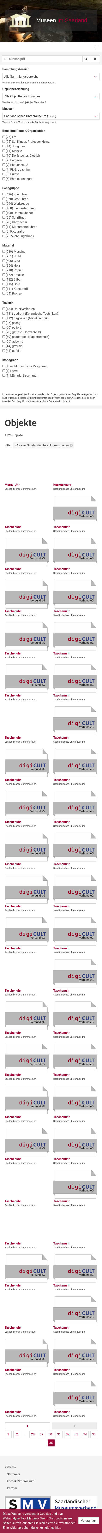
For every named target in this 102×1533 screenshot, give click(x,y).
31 (59, 1434)
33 (76, 1434)
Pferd (10, 371)
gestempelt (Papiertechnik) (25, 337)
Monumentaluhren (19, 227)
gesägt (11, 323)
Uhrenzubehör (17, 213)
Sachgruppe (10, 188)
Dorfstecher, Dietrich (21, 155)
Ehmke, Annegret (17, 179)
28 (33, 1434)
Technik (7, 303)
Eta (9, 137)
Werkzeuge (15, 203)
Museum (8, 109)
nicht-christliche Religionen (24, 366)
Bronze (11, 293)
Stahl (11, 256)
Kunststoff (15, 289)
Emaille (13, 275)
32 (67, 1434)
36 (51, 1443)
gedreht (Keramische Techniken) (30, 313)
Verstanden (89, 1521)
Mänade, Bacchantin (20, 375)
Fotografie (13, 231)
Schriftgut (14, 217)
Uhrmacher (14, 222)
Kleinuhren (15, 194)
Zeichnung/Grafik (18, 236)
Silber (11, 279)
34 (85, 1434)
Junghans (14, 146)
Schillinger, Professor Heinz (26, 141)
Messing (14, 251)
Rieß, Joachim (16, 169)
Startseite (13, 1474)
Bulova (11, 174)
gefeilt (11, 351)
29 (41, 1434)
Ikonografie (10, 360)
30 (50, 1434)
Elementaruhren (18, 208)
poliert (11, 327)
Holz (11, 265)
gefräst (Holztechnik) (21, 332)
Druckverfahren (18, 309)
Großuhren (15, 199)
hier (57, 1528)
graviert (12, 346)
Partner (12, 1488)
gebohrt (12, 341)
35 (94, 1434)
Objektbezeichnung (15, 89)
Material (8, 245)
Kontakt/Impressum (20, 1481)
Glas (11, 261)
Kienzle (12, 151)
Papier (12, 270)
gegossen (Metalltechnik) (25, 318)
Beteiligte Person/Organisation (23, 131)
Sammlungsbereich (15, 69)
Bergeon (12, 160)
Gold (11, 284)
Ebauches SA (15, 165)
